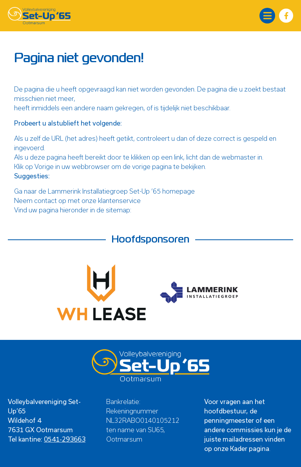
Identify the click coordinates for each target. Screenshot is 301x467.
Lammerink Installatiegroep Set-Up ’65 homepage (121, 191)
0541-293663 (64, 439)
